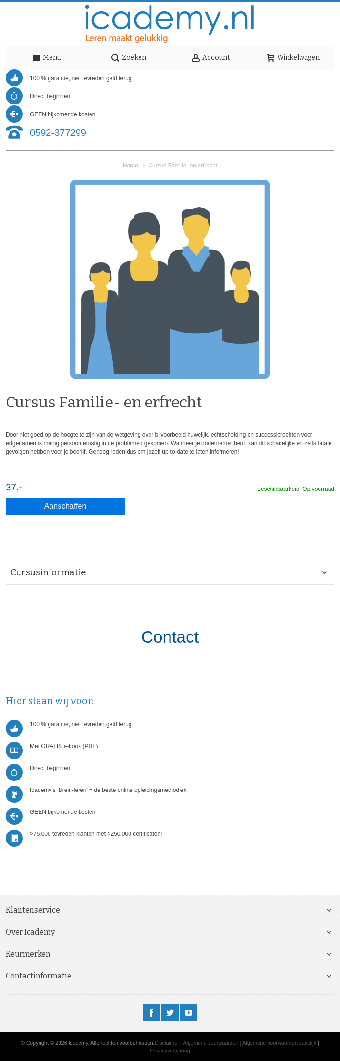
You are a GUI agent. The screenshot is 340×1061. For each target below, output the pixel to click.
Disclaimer (167, 1043)
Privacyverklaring (170, 1050)
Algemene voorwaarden (210, 1043)
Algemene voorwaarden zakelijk (279, 1043)
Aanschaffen (65, 506)
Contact (170, 636)
